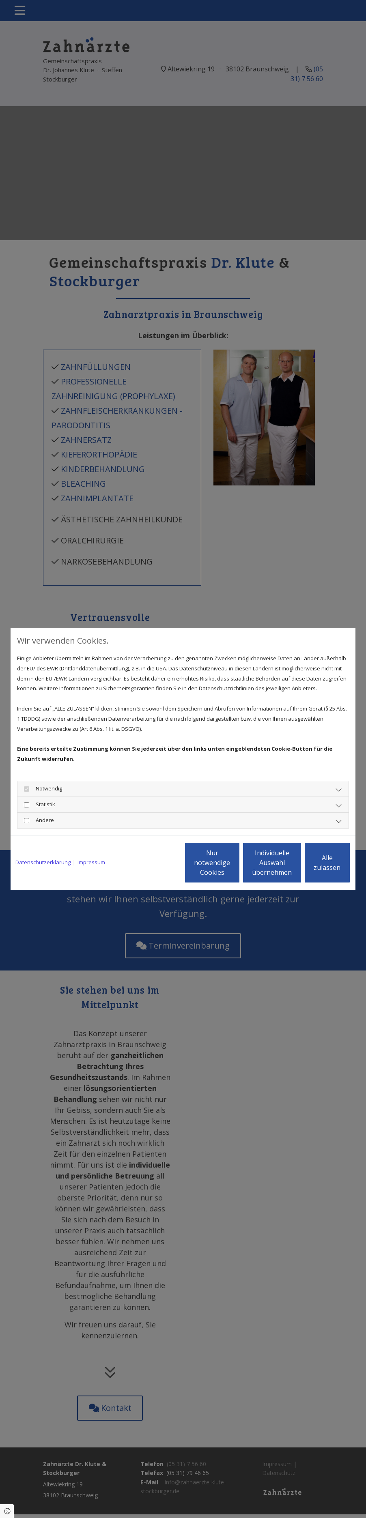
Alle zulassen (313, 862)
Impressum (91, 862)
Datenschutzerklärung (43, 862)
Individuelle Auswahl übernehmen (236, 862)
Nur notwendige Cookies (159, 862)
